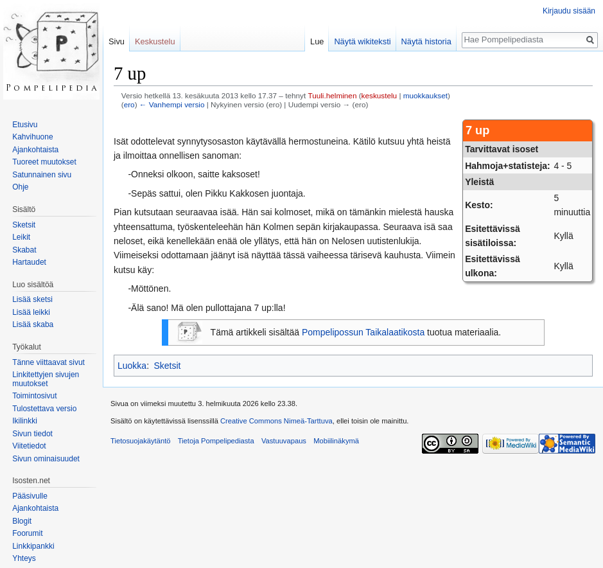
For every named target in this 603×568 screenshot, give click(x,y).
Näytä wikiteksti (362, 41)
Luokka (132, 365)
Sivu (117, 41)
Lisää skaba (32, 324)
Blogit (21, 521)
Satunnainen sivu (41, 174)
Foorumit (27, 533)
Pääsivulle (30, 496)
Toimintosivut (34, 395)
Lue (317, 41)
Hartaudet (29, 262)
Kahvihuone (32, 136)
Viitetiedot (29, 445)
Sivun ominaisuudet (46, 458)
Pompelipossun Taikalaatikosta (363, 332)
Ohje (20, 186)
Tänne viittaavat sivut (48, 362)
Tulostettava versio (44, 408)
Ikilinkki (24, 420)
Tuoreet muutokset (44, 161)
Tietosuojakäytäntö (140, 441)
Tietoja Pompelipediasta (216, 441)
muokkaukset (425, 95)
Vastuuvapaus (283, 441)
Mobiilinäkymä (336, 441)
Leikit (21, 237)
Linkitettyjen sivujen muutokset (45, 379)
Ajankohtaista (35, 149)
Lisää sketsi (32, 299)
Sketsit (166, 365)
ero (129, 104)
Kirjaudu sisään (569, 10)
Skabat (24, 249)
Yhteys (24, 558)
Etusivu (24, 124)
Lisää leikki (31, 312)
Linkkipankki (33, 546)
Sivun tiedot (32, 433)
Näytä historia (426, 41)
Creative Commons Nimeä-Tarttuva (276, 421)
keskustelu (380, 95)
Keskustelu (155, 41)
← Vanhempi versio (172, 104)
